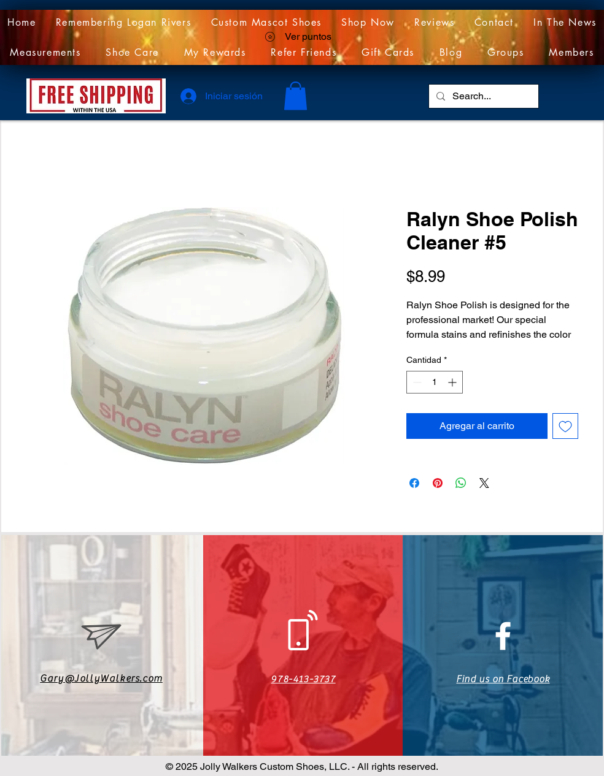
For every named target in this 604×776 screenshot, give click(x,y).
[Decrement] (416, 382)
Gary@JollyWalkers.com (101, 678)
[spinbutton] (435, 382)
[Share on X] (484, 483)
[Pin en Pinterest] (437, 483)
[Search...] (482, 96)
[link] (296, 96)
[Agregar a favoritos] (565, 426)
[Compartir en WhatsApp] (461, 483)
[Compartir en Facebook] (414, 483)
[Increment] (453, 382)
